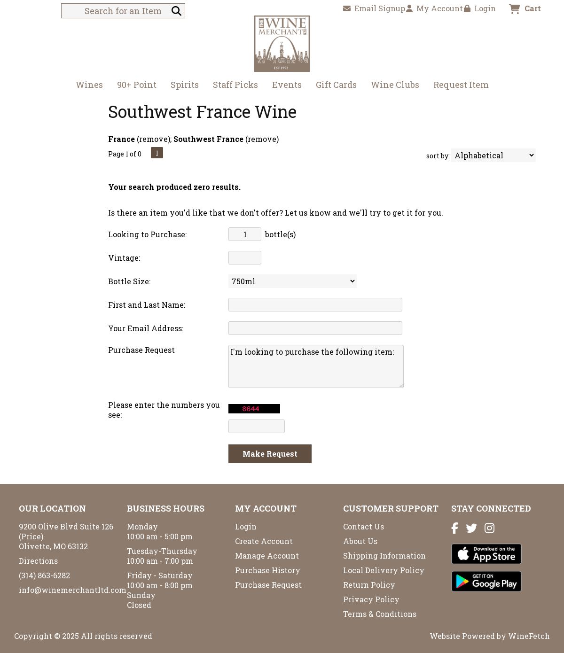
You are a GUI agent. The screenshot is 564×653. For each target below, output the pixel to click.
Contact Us (363, 526)
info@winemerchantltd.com (72, 590)
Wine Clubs (392, 86)
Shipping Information (384, 555)
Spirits (182, 86)
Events (287, 84)
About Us (360, 541)
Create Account (264, 541)
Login (480, 8)
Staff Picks (235, 84)
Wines (86, 86)
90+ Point (137, 84)
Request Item (461, 84)
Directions (38, 561)
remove (153, 139)
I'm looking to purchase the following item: (316, 366)
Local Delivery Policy (383, 570)
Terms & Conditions (379, 614)
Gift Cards (336, 84)
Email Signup (374, 8)
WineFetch (529, 636)
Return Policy (369, 585)
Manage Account (267, 555)
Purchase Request (268, 585)
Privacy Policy (371, 599)
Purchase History (267, 570)
